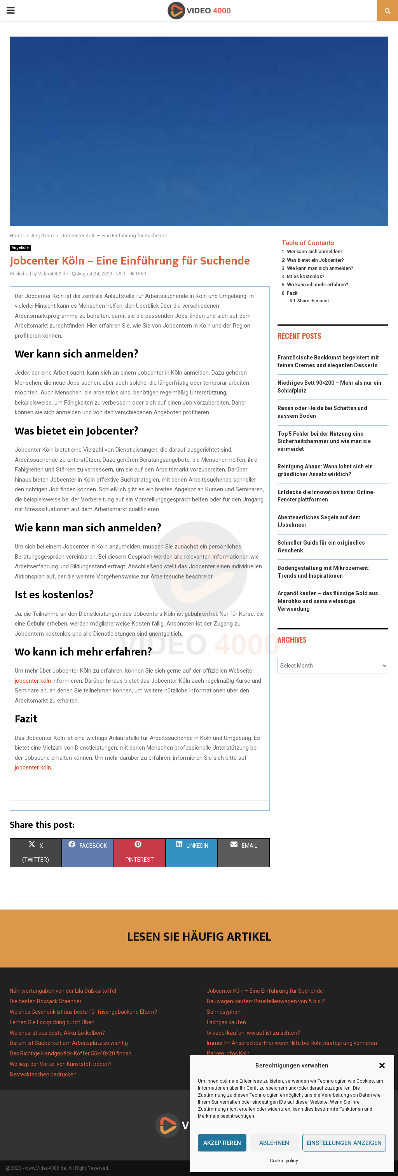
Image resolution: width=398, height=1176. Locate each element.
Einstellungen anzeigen (344, 1142)
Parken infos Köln (228, 1053)
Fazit (292, 293)
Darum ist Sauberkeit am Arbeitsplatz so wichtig (69, 1043)
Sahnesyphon (224, 1012)
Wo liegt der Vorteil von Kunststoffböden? (61, 1064)
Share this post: (313, 300)
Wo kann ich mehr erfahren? (317, 284)
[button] (382, 1065)
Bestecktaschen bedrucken (44, 1074)
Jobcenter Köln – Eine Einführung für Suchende (265, 991)
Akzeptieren (222, 1142)
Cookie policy (284, 1161)
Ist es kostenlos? (306, 276)
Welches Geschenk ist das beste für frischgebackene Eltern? (83, 1012)
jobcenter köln (33, 680)
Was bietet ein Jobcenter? (315, 260)
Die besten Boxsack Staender (46, 1001)
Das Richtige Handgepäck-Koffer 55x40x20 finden (71, 1053)
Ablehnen (274, 1142)
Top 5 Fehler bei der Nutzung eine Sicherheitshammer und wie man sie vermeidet (324, 441)
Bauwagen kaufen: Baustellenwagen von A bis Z (266, 1001)
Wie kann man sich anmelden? (320, 268)
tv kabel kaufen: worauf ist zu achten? (253, 1033)
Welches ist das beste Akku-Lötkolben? (58, 1033)
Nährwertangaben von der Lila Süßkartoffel (63, 991)
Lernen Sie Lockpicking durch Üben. (53, 1022)
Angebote (20, 247)
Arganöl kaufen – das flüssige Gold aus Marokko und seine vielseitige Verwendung (328, 601)
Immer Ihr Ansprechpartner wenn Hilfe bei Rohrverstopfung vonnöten (292, 1043)
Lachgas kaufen (226, 1022)
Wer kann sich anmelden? (315, 251)
